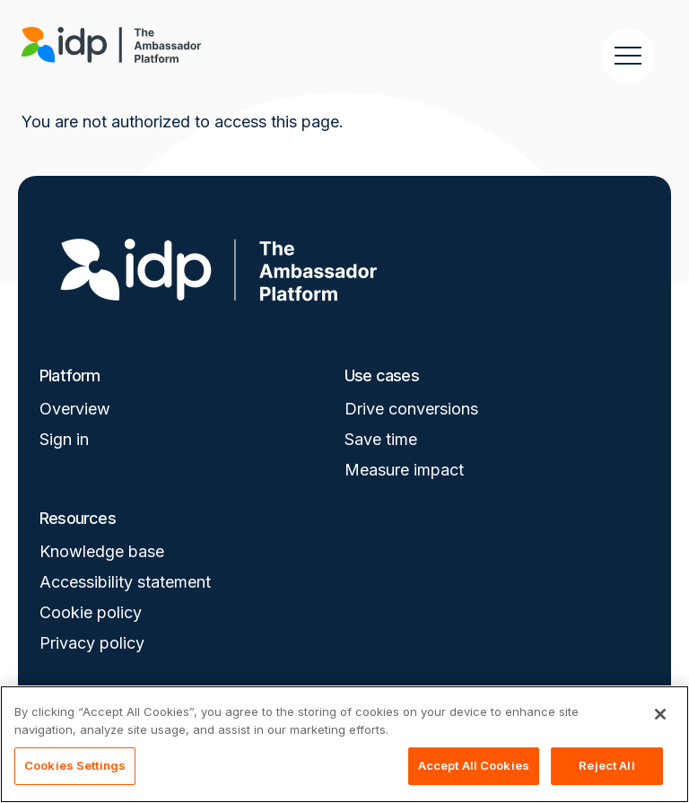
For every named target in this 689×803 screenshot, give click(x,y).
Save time (380, 439)
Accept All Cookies (473, 765)
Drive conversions (411, 408)
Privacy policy (91, 642)
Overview (74, 408)
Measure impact (404, 469)
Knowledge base (101, 551)
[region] (344, 744)
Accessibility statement (125, 581)
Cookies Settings (75, 765)
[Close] (660, 714)
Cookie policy (90, 612)
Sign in (64, 439)
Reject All (606, 765)
